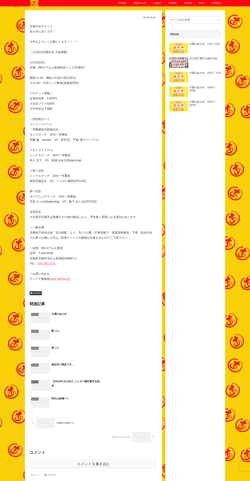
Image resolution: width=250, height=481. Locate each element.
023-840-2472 (178, 454)
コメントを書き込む (93, 413)
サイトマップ (138, 471)
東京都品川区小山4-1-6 (42, 449)
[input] (195, 19)
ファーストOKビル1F (71, 449)
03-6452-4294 (44, 454)
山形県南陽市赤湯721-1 (176, 449)
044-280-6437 (60, 279)
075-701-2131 (47, 263)
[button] (218, 20)
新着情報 (36, 293)
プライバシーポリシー (117, 471)
